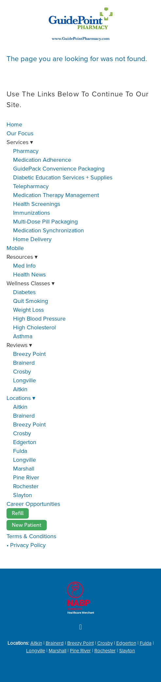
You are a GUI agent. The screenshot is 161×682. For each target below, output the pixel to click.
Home (14, 124)
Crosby (22, 371)
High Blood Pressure (39, 318)
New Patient (26, 525)
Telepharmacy (31, 186)
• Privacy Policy (26, 545)
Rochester (26, 486)
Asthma (22, 336)
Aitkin (20, 389)
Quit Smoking (30, 301)
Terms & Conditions (31, 536)
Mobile (15, 248)
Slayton (22, 495)
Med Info (24, 265)
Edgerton (24, 442)
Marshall (23, 468)
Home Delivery (32, 239)
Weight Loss (28, 310)
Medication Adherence (42, 160)
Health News (29, 274)
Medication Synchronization (48, 230)
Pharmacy (26, 151)
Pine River (26, 477)
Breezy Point (29, 354)
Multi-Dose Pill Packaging (45, 221)
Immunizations (31, 212)
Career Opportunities (33, 504)
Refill (18, 513)
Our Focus (20, 133)
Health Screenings (36, 204)
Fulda (20, 451)
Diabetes (24, 292)
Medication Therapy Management (56, 195)
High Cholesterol (34, 327)
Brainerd (24, 362)
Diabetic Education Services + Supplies (62, 177)
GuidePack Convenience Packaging (59, 168)
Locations (21, 398)
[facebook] (80, 627)
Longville (24, 380)
